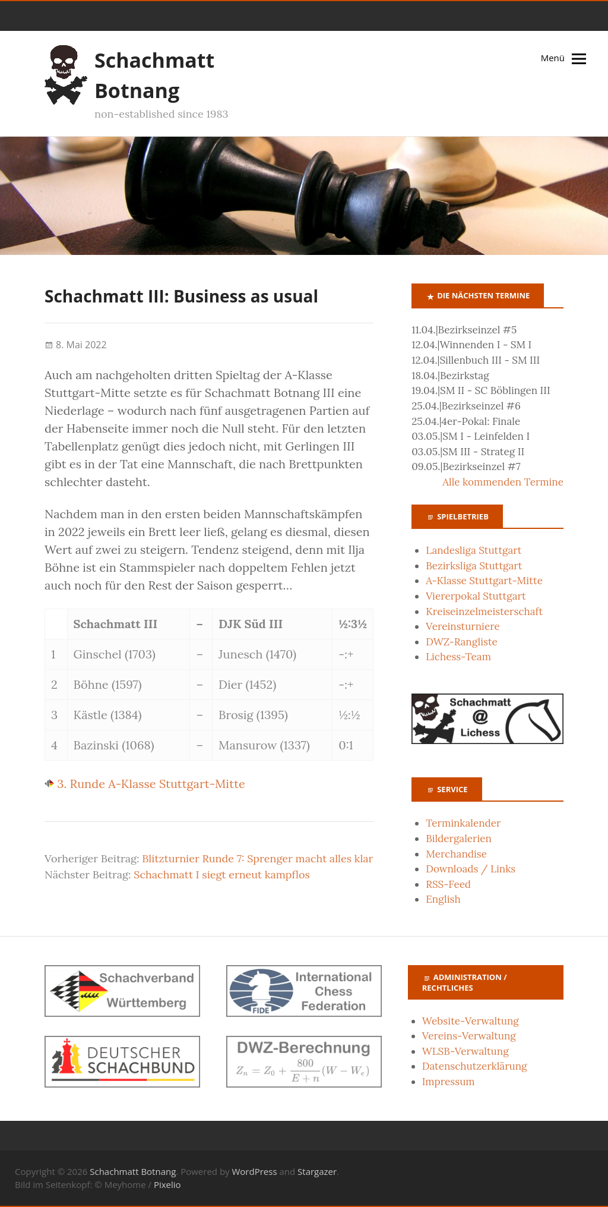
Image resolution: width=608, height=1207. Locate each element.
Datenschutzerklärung (474, 1066)
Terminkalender (463, 823)
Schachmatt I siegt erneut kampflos (222, 874)
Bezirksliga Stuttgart (474, 565)
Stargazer (317, 1171)
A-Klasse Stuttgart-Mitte (484, 580)
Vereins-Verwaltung (469, 1035)
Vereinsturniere (463, 626)
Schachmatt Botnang (133, 1171)
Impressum (448, 1081)
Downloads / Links (470, 868)
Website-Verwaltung (470, 1021)
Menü (553, 58)
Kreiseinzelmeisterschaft (484, 611)
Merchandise (456, 854)
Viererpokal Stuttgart (475, 596)
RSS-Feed (448, 884)
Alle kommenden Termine (502, 482)
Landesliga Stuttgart (473, 550)
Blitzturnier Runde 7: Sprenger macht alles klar (257, 858)
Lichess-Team (458, 656)
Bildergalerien (459, 838)
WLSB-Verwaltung (465, 1051)
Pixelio (167, 1184)
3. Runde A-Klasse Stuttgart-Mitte (145, 783)
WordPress (254, 1171)
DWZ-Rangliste (462, 641)
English (443, 899)
